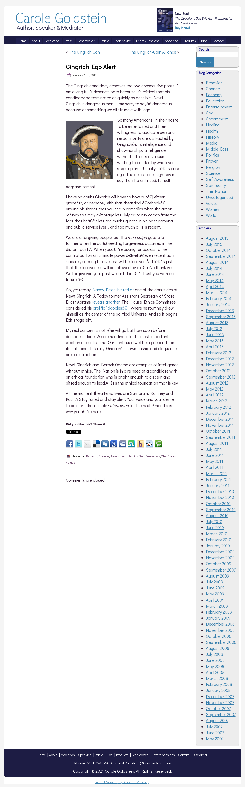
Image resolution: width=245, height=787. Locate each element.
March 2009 (217, 606)
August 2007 (217, 720)
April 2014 (215, 286)
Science (213, 173)
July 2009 (214, 582)
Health (212, 131)
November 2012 (220, 365)
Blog (109, 755)
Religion (213, 167)
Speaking (85, 755)
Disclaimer (200, 755)
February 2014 (219, 298)
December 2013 (220, 310)
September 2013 (221, 316)
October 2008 (218, 636)
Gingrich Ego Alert (91, 67)
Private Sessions (163, 755)
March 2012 (216, 401)
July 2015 (214, 244)
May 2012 (214, 389)
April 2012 (214, 395)
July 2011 (214, 449)
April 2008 (215, 672)
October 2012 (218, 371)
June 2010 (215, 527)
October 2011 (218, 431)
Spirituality (216, 185)
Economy (214, 94)
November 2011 (220, 425)
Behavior (91, 456)
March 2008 (217, 678)
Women (212, 209)
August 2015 (217, 238)
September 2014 (221, 256)
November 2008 (220, 630)
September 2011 (220, 437)
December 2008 (220, 624)
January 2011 (217, 485)
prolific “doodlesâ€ (111, 308)
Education (215, 101)
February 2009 (219, 612)
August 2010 (217, 515)
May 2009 (215, 594)
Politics (133, 456)
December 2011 (220, 419)
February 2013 (218, 353)
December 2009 (220, 552)
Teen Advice (140, 755)
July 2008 (214, 654)
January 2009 (218, 618)
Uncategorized (219, 197)
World (211, 215)
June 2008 (215, 660)
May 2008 (215, 666)
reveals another (106, 302)
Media (211, 143)
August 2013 (217, 322)
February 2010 (218, 540)
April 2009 (215, 600)
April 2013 (215, 347)
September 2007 (221, 714)
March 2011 (216, 473)
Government (119, 456)
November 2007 (220, 702)
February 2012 (218, 407)
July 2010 (214, 521)
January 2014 (218, 304)
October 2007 (218, 708)
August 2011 (217, 443)
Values (70, 462)
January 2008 (218, 690)
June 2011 (214, 455)
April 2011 (214, 467)
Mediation (68, 755)
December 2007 (220, 696)
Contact (183, 755)
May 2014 (215, 280)
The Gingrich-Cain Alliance (152, 52)
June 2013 (215, 334)
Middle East (217, 149)
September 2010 (221, 509)
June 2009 (215, 588)
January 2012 (218, 413)
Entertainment (219, 107)
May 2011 (214, 461)
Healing (213, 125)
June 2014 (215, 274)
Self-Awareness (149, 456)
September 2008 (221, 642)
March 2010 (216, 534)
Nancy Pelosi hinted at (113, 290)
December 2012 (220, 359)
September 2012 (220, 377)
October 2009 (218, 563)
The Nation (169, 456)
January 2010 (218, 546)
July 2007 (214, 727)
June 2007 (215, 733)
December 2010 (220, 491)
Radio (99, 755)
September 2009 (221, 570)
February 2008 (219, 684)
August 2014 (217, 262)
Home (42, 755)
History (212, 137)
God (209, 113)
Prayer (212, 161)
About (53, 755)
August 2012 (217, 383)
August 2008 (217, 648)
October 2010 (218, 503)
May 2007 (214, 739)
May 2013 (214, 341)
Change (104, 456)
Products (122, 755)
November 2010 (220, 497)
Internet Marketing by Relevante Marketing (122, 782)
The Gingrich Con (84, 52)
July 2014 (214, 268)
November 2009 (220, 558)
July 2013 (214, 328)
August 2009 (217, 576)
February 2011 (218, 479)
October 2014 (218, 250)
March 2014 (217, 292)
